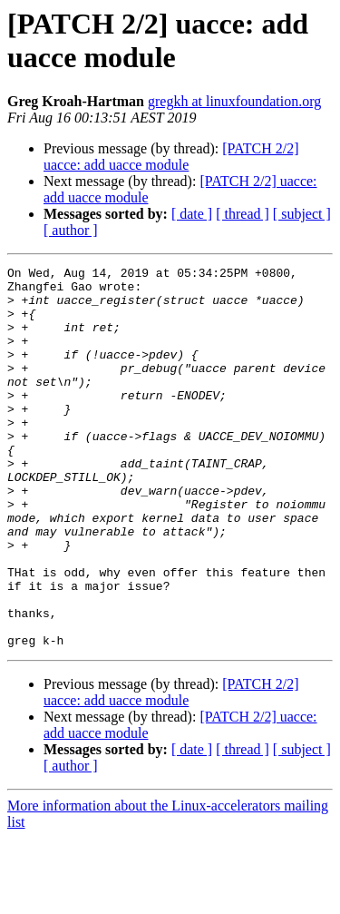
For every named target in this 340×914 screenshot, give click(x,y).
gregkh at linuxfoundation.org (234, 101)
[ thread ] (242, 213)
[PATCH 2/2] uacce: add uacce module (171, 156)
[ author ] (71, 230)
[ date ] (191, 213)
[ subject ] (302, 213)
